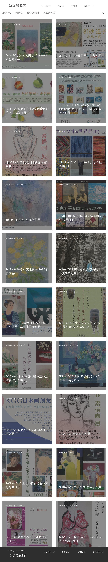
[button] (103, 13)
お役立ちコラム (50, 13)
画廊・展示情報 (33, 13)
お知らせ (19, 13)
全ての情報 (6, 13)
